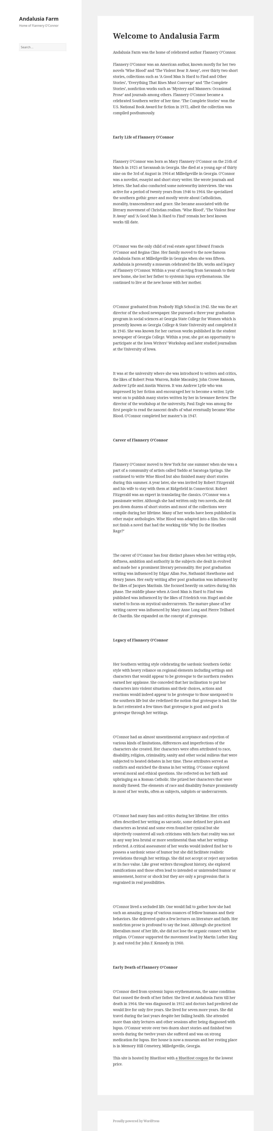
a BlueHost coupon (192, 1058)
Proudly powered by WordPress (136, 1121)
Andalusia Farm (39, 18)
